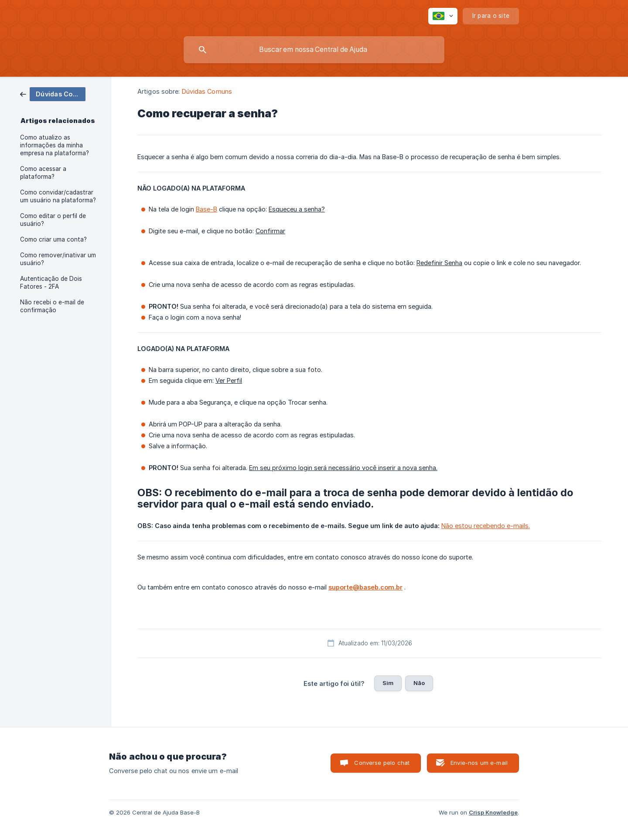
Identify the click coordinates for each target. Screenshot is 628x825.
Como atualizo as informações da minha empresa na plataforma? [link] (54, 145)
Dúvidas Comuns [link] (207, 91)
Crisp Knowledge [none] (493, 812)
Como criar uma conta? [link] (53, 239)
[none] (442, 16)
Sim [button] (387, 682)
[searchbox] (314, 49)
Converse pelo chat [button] (382, 762)
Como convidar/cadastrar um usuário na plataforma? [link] (58, 196)
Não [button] (419, 682)
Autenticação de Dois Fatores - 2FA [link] (51, 282)
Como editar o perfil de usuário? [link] (53, 219)
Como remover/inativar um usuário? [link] (58, 259)
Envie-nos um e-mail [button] (479, 762)
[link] (52, 93)
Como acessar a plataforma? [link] (43, 172)
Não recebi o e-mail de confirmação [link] (52, 306)
